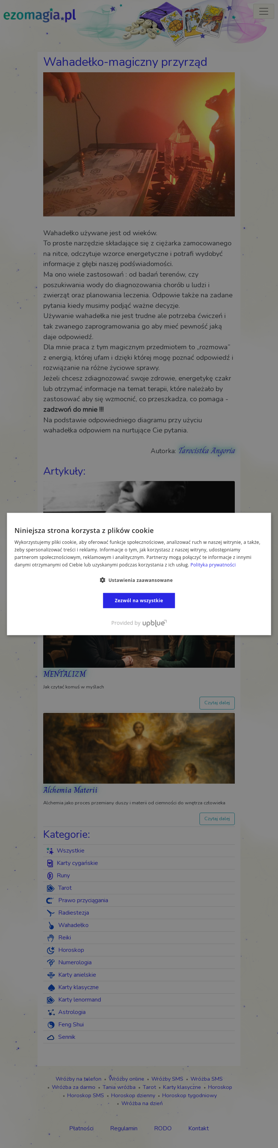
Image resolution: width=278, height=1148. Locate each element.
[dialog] (139, 574)
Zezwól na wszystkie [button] (139, 600)
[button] (139, 579)
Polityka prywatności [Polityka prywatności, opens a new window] (213, 564)
